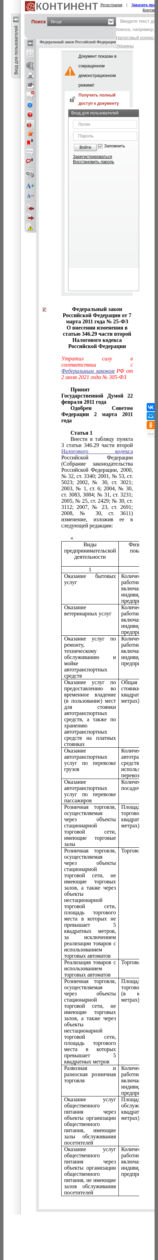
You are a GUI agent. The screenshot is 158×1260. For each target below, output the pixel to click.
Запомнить (114, 146)
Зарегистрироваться (92, 156)
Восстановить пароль (93, 161)
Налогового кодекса (97, 451)
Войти (85, 147)
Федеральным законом (88, 371)
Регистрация (112, 4)
